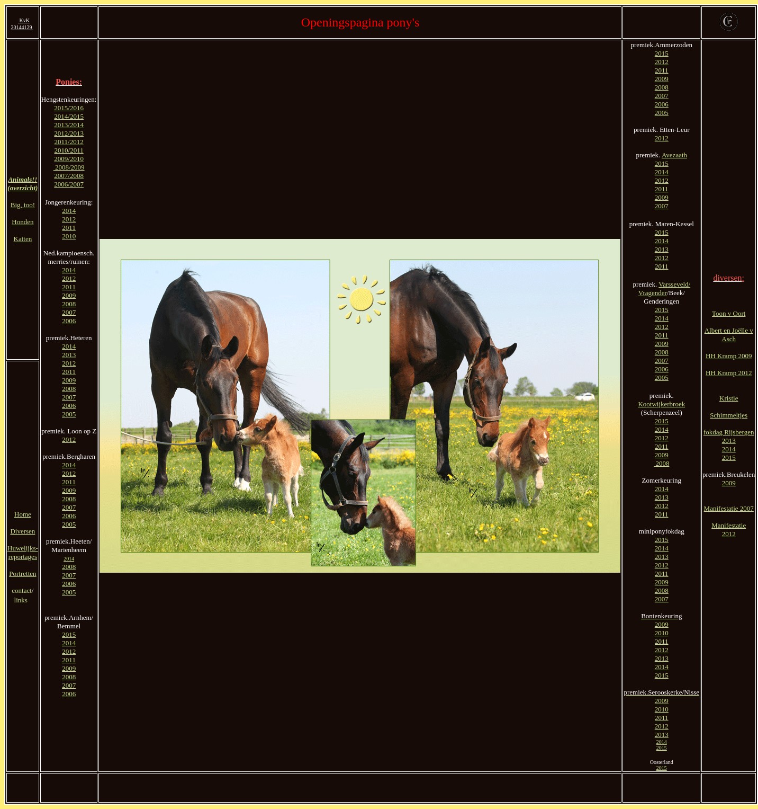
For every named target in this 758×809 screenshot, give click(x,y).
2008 (69, 304)
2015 (69, 634)
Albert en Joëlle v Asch (729, 334)
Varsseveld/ (674, 284)
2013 (69, 355)
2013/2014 (69, 125)
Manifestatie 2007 (729, 508)
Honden (22, 222)
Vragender (652, 293)
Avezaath (674, 155)
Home (22, 514)
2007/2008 (69, 176)
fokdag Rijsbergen (728, 432)
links (22, 600)
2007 (69, 312)
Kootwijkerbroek (661, 404)
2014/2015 (69, 116)
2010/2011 (69, 150)
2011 (69, 228)
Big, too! (23, 205)
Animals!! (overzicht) (22, 183)
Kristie (728, 398)
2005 (69, 414)
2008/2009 (70, 167)
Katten (23, 239)
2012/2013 (69, 133)
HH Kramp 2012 (729, 373)
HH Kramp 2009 (729, 356)
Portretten (22, 573)
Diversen (22, 531)
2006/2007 (69, 184)
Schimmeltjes (728, 415)
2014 (69, 211)
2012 (69, 219)
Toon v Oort (728, 313)
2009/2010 (69, 159)
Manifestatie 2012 (728, 529)
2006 (69, 321)
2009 (69, 295)
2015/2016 (69, 108)
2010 (69, 236)
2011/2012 (69, 142)
